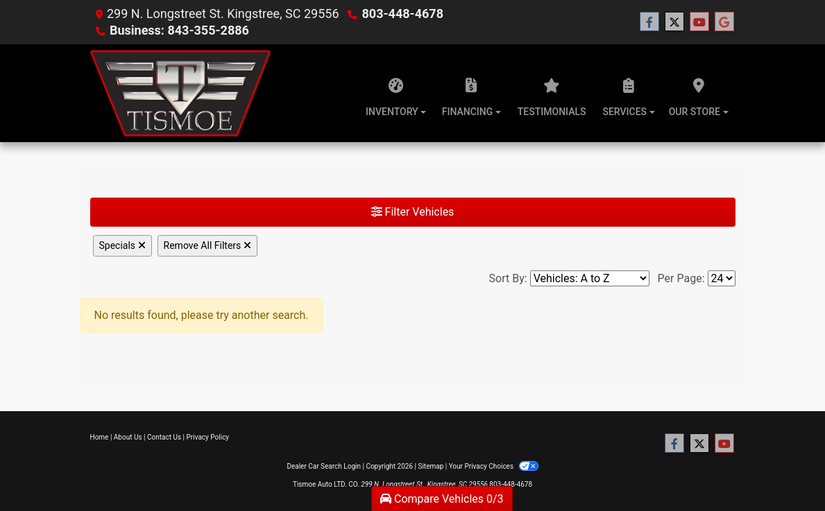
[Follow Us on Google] (724, 22)
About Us (128, 437)
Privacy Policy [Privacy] (208, 437)
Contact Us (164, 437)
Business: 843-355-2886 (179, 30)
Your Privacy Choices (493, 466)
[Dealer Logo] (180, 93)
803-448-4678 (402, 13)
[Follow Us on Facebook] (649, 22)
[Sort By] (589, 278)
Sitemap (430, 466)
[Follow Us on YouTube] (699, 22)
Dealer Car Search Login (324, 466)
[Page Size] (721, 278)
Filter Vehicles (412, 211)
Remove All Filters (207, 245)
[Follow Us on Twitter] (674, 22)
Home (99, 437)
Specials (122, 245)
